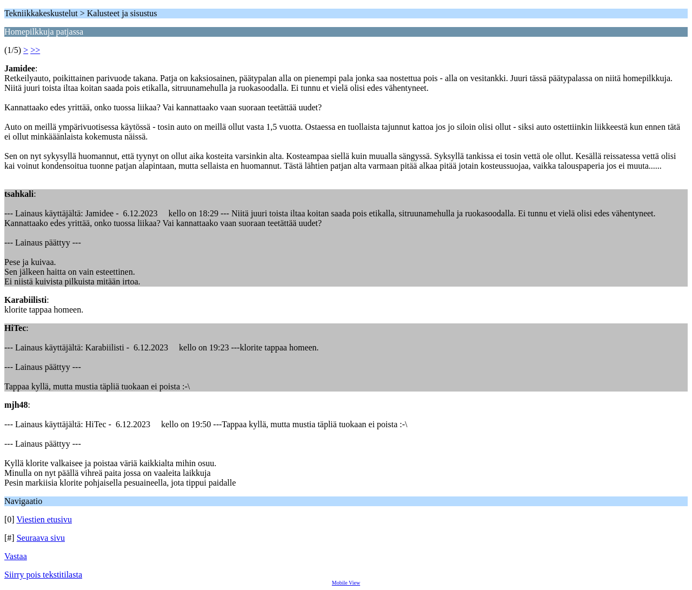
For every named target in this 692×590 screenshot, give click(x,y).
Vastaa (15, 556)
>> (35, 50)
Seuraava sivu (41, 537)
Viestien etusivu (44, 519)
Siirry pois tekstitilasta (43, 574)
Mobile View (346, 583)
